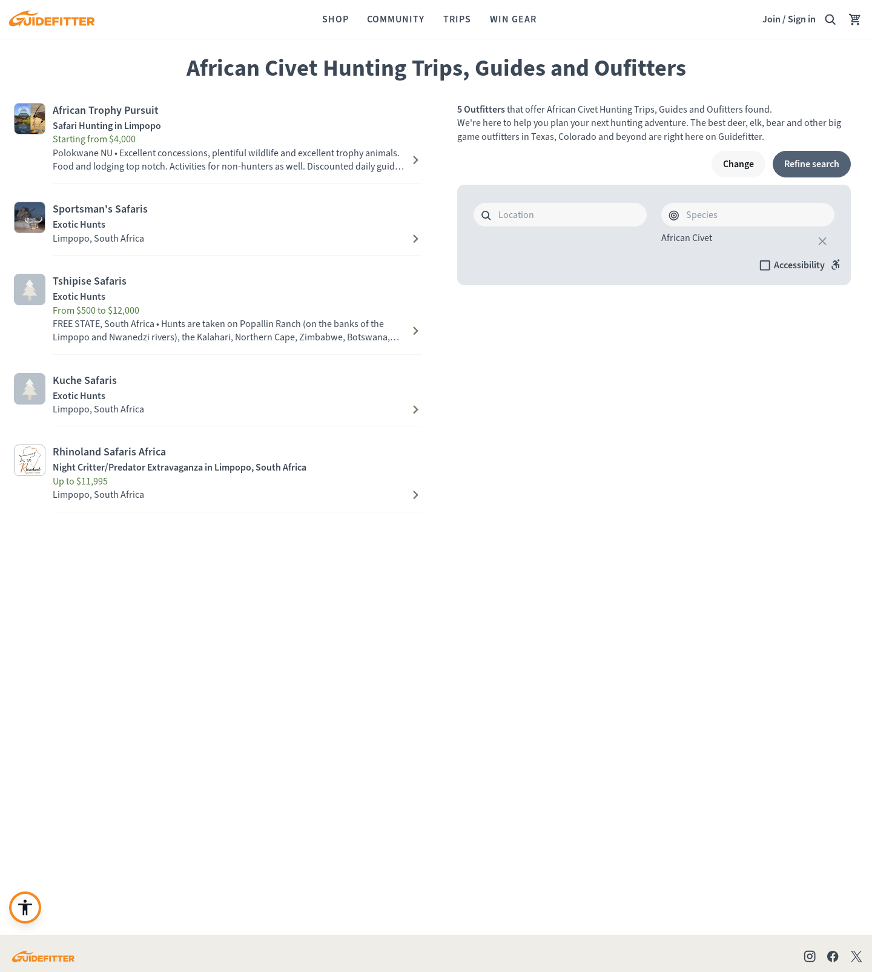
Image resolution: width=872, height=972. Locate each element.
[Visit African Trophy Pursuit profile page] (218, 118)
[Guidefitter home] (51, 20)
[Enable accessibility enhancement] (25, 907)
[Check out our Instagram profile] (809, 956)
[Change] (738, 164)
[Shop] (335, 19)
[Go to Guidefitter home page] (43, 956)
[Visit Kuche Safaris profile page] (218, 389)
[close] (822, 241)
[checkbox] (800, 265)
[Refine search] (812, 164)
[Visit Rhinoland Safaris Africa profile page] (218, 460)
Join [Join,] (771, 19)
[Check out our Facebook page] (832, 956)
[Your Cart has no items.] (855, 19)
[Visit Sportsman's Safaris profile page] (218, 217)
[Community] (396, 19)
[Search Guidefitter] (830, 19)
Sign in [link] (802, 19)
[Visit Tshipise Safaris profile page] (218, 289)
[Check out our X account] (858, 956)
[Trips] (457, 19)
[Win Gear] (513, 19)
